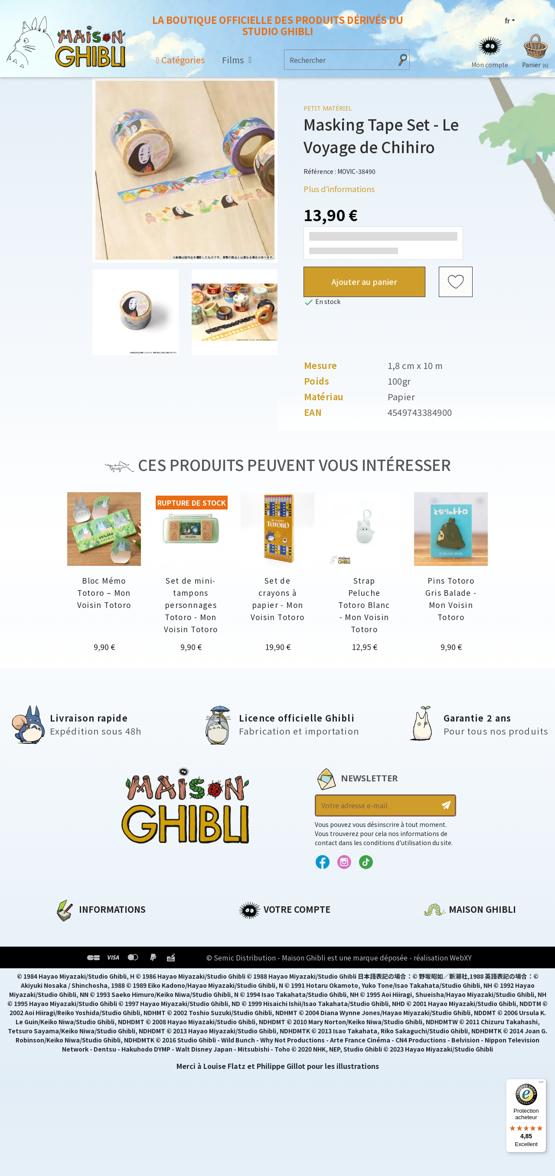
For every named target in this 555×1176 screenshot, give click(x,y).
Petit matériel (328, 108)
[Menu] (541, 1084)
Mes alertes (259, 1003)
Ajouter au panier (364, 281)
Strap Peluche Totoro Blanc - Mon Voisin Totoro (364, 604)
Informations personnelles (288, 929)
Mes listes (256, 988)
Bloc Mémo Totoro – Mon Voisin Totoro (104, 592)
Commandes (262, 944)
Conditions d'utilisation (99, 959)
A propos (70, 929)
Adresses (255, 959)
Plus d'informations (339, 188)
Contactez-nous (453, 1010)
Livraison (70, 988)
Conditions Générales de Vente (111, 974)
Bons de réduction (273, 974)
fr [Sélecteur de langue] (507, 20)
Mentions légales (85, 944)
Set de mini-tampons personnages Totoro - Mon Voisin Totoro (191, 604)
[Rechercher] (338, 59)
